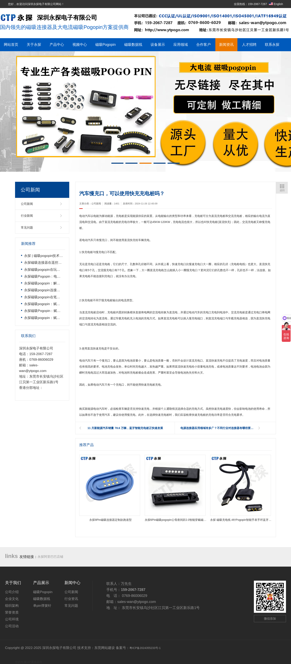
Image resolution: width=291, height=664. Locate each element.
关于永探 (34, 45)
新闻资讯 (226, 45)
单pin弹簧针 (42, 606)
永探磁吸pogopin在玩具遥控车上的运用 (54, 270)
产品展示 (41, 582)
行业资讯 (71, 599)
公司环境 (12, 619)
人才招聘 (249, 45)
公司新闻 (27, 203)
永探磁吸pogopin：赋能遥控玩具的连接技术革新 (61, 318)
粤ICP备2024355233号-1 (145, 648)
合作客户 (203, 45)
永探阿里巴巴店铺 (50, 556)
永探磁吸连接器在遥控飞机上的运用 (51, 263)
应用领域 (180, 45)
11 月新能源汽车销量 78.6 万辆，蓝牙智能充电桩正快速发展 (125, 428)
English (276, 4)
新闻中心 (72, 582)
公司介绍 (12, 592)
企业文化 (12, 599)
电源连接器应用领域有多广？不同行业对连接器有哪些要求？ (218, 428)
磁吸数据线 (133, 45)
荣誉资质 (12, 612)
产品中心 (57, 45)
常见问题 (27, 227)
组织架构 (12, 606)
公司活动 (12, 626)
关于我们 (13, 582)
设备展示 (158, 45)
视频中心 (79, 45)
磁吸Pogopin (105, 45)
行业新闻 (27, 215)
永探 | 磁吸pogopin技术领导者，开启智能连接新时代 (64, 256)
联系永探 (272, 45)
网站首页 (11, 45)
